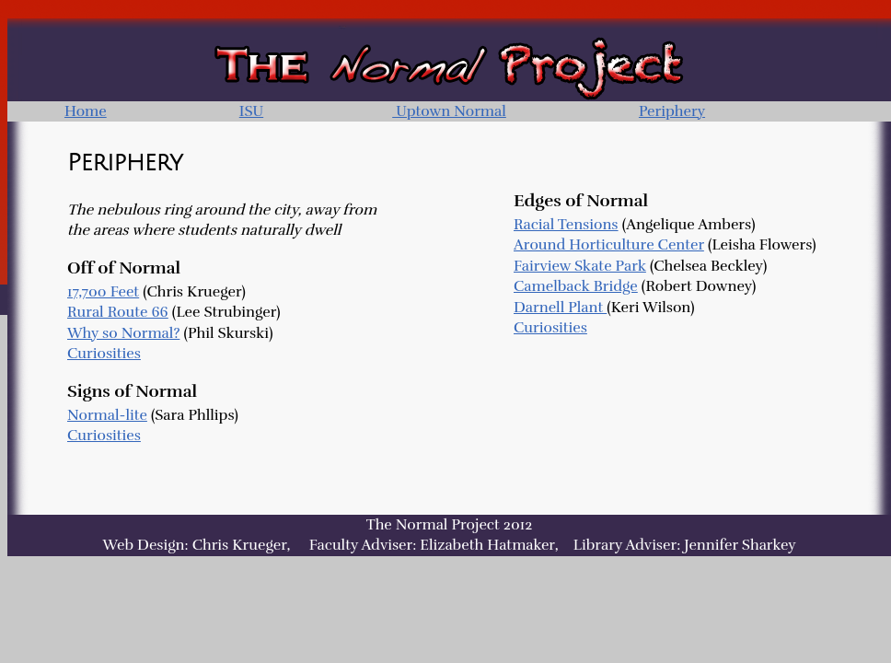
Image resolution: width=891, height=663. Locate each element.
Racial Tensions (566, 224)
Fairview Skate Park (580, 266)
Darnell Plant (560, 307)
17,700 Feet (103, 292)
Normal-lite (107, 415)
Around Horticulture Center (609, 245)
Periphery (672, 111)
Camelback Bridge (576, 286)
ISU (251, 111)
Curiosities (104, 353)
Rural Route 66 (117, 312)
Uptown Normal (449, 111)
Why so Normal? (123, 333)
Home (85, 111)
